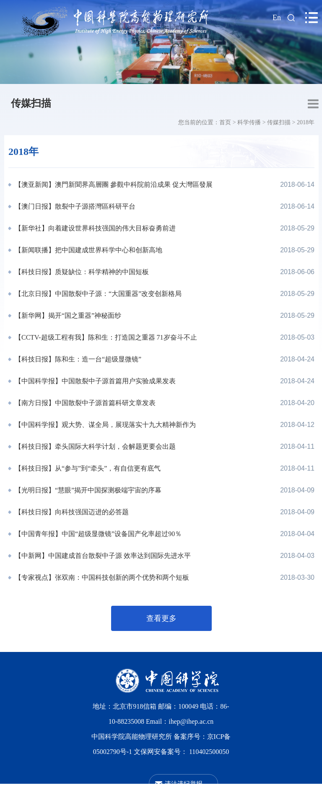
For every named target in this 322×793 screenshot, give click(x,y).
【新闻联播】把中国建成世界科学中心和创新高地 (87, 250)
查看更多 (161, 618)
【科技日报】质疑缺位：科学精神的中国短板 (81, 271)
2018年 (305, 122)
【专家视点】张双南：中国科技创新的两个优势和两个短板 (101, 577)
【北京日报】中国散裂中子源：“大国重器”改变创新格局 (97, 293)
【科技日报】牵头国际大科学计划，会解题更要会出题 (94, 446)
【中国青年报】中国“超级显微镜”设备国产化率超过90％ (97, 533)
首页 (225, 122)
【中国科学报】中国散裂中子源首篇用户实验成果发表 (94, 381)
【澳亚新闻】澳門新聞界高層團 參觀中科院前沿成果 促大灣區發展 (113, 184)
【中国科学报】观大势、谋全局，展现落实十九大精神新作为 (104, 424)
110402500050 (209, 751)
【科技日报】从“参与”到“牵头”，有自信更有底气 (87, 468)
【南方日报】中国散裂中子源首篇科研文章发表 (84, 402)
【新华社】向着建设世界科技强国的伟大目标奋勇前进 (94, 228)
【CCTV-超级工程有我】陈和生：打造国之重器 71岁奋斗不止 (105, 337)
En (277, 17)
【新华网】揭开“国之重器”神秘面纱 (67, 315)
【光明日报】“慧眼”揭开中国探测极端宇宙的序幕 (87, 490)
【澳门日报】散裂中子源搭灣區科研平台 (74, 206)
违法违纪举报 (184, 783)
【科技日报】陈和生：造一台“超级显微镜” (77, 359)
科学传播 (249, 122)
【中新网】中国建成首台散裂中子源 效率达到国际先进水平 (102, 555)
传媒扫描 (31, 103)
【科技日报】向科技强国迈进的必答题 (71, 512)
